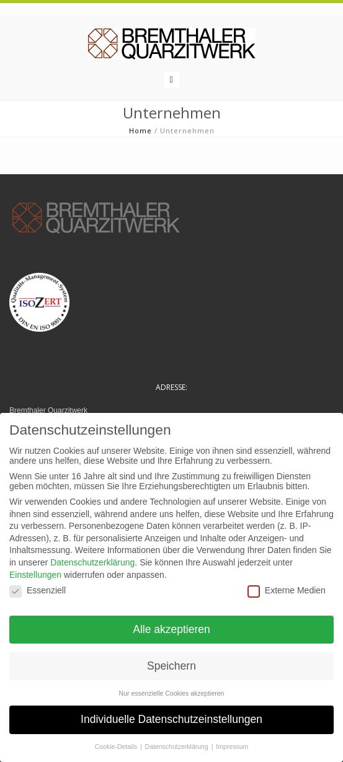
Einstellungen (35, 575)
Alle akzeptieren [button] (171, 629)
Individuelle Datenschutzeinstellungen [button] (171, 719)
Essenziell (37, 590)
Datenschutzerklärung (92, 562)
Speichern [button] (171, 666)
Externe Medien (286, 590)
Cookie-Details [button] (117, 746)
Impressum (232, 746)
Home (140, 130)
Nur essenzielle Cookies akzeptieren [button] (172, 693)
